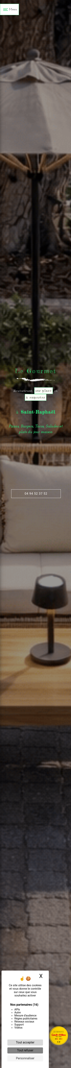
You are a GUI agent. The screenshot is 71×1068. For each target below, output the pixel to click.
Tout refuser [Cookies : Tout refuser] (25, 1050)
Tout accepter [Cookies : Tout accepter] (25, 1042)
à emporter (35, 397)
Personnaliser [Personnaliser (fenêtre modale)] (25, 1058)
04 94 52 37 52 (36, 493)
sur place (43, 390)
